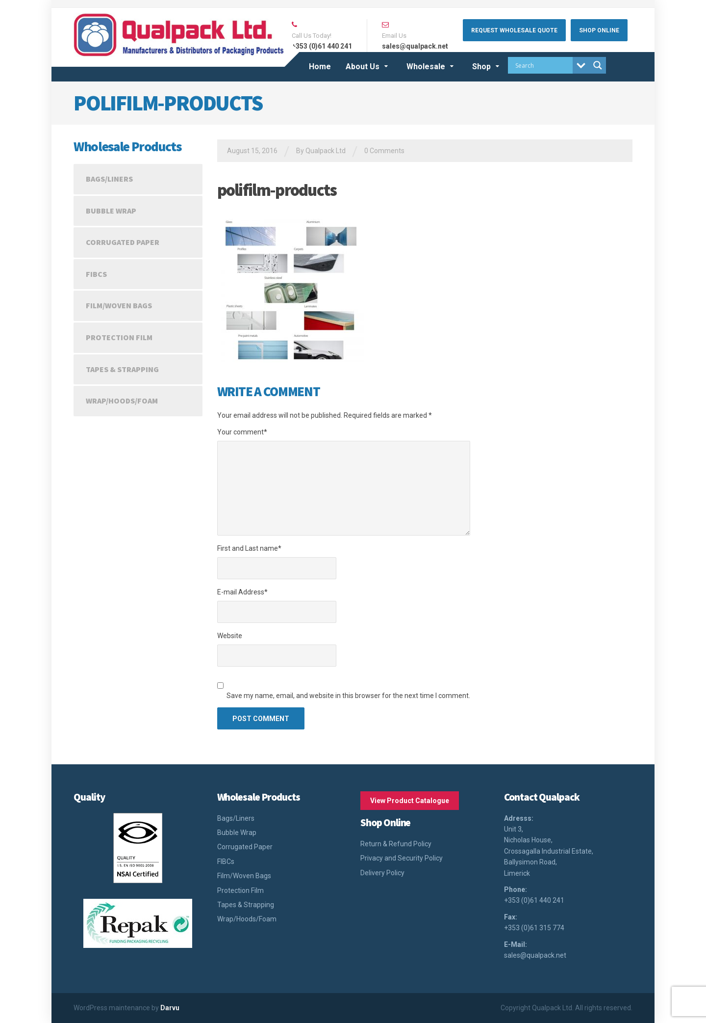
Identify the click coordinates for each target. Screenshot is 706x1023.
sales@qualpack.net (535, 955)
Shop (481, 66)
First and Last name (249, 548)
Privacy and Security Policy (401, 858)
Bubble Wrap (111, 210)
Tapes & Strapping (122, 369)
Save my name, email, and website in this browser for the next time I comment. (348, 696)
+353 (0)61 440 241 (534, 900)
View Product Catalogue (409, 801)
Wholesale (425, 66)
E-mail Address (242, 592)
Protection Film (119, 337)
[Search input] (542, 65)
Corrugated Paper (122, 242)
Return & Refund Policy (395, 844)
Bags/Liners (109, 179)
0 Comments (384, 151)
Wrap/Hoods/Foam (122, 400)
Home (320, 66)
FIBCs (96, 274)
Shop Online (599, 30)
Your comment (242, 432)
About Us (362, 66)
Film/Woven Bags (119, 305)
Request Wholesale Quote (514, 30)
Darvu (169, 1008)
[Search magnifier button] (597, 65)
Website (229, 636)
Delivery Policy (382, 873)
